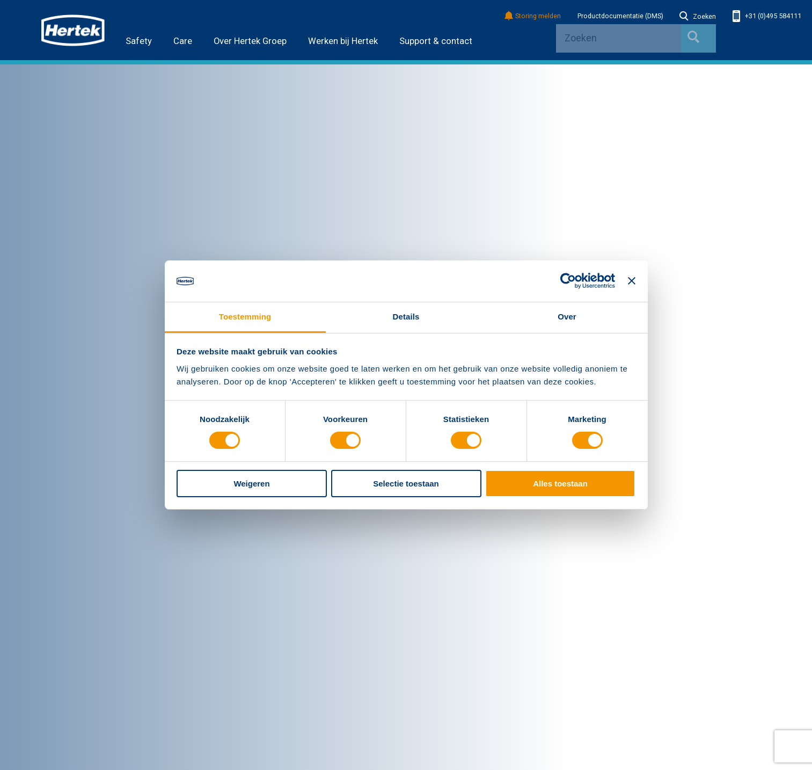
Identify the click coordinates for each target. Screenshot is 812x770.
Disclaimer (57, 746)
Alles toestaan (560, 483)
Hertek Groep (69, 516)
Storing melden (533, 16)
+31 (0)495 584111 (767, 16)
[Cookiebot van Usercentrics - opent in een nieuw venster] (568, 281)
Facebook (631, 654)
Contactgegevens (643, 516)
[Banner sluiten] (631, 281)
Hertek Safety (250, 532)
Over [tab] (567, 316)
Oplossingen (61, 641)
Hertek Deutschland (260, 546)
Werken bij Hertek (343, 41)
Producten (58, 656)
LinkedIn (613, 654)
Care (182, 41)
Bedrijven (249, 516)
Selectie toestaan (406, 483)
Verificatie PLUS (442, 561)
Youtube (649, 654)
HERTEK (73, 30)
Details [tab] (406, 316)
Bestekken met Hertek (451, 532)
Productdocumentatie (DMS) (620, 16)
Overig (430, 516)
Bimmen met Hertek (447, 546)
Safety (139, 41)
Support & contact (435, 41)
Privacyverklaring (115, 746)
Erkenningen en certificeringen (88, 561)
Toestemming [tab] (245, 316)
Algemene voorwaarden (78, 576)
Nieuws (52, 532)
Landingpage (443, 625)
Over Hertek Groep (250, 41)
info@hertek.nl (631, 604)
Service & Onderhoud (74, 670)
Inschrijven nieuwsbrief (655, 682)
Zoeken (697, 16)
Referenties (247, 656)
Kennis (51, 685)
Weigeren (251, 483)
